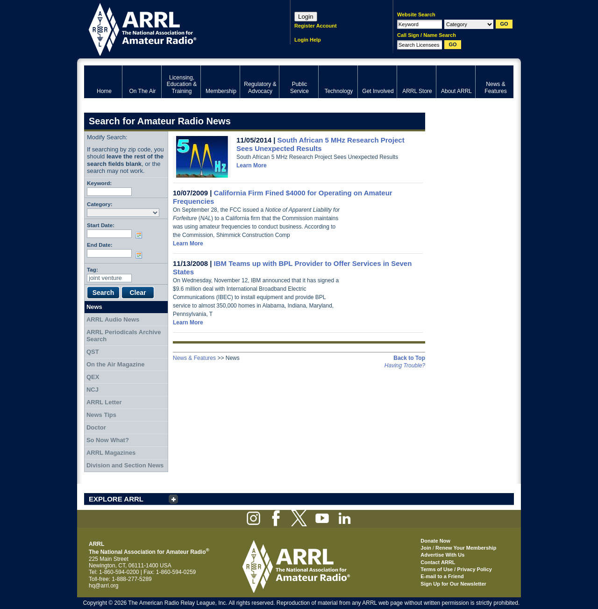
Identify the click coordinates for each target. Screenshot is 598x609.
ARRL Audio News (112, 319)
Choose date (140, 235)
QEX (92, 376)
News (94, 306)
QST (92, 351)
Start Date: (100, 225)
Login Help (307, 40)
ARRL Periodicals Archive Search (123, 336)
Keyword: (99, 183)
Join (425, 548)
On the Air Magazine (115, 364)
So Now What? (107, 440)
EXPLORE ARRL (116, 499)
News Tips (101, 414)
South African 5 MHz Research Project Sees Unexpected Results (320, 144)
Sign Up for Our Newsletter (453, 584)
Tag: (92, 269)
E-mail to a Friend (441, 576)
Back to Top (409, 358)
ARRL (175, 28)
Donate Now (435, 541)
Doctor (96, 427)
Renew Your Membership (465, 548)
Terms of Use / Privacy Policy (456, 569)
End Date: (100, 245)
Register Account (315, 26)
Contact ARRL (437, 562)
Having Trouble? (404, 365)
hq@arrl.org (104, 585)
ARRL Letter (104, 402)
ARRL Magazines (110, 452)
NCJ (92, 389)
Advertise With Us (442, 555)
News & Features (194, 358)
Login (305, 16)
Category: (100, 204)
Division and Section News (125, 465)
